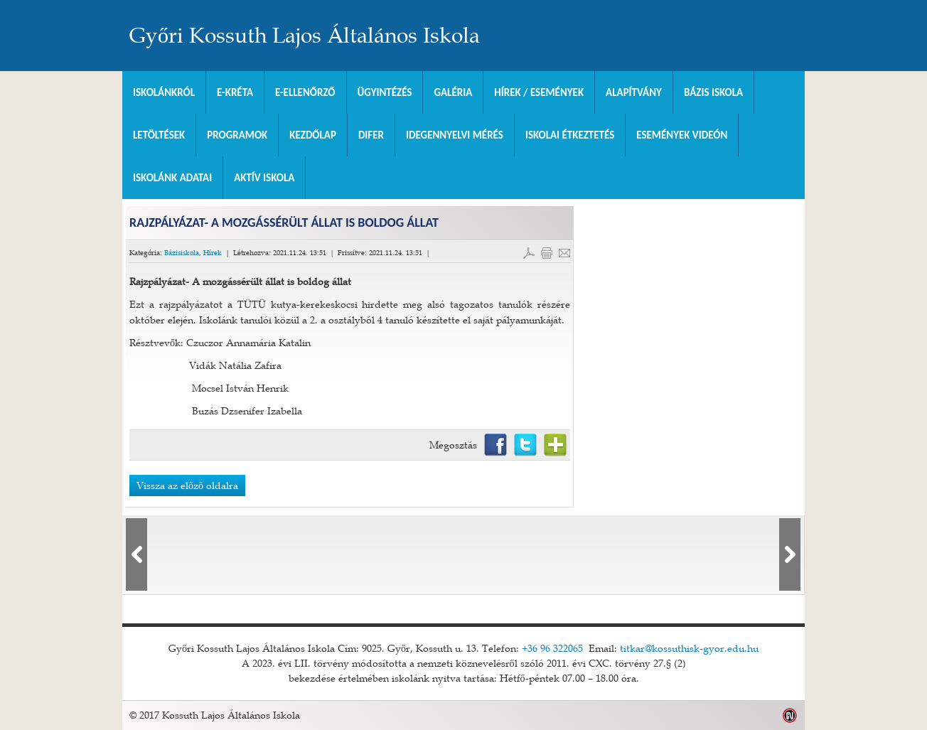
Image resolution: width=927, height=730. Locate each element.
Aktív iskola (264, 177)
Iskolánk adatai (172, 177)
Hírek (212, 252)
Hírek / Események (539, 92)
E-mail (564, 253)
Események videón (681, 135)
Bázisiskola (181, 252)
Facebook (495, 445)
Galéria (453, 92)
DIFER (371, 135)
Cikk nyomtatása (546, 253)
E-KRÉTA (235, 92)
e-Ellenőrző (305, 92)
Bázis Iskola (713, 92)
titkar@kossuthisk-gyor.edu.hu (689, 648)
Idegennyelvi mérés (454, 135)
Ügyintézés (385, 92)
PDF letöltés (529, 253)
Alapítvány (634, 92)
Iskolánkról (164, 92)
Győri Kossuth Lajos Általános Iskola (304, 35)
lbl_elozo (136, 554)
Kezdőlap (312, 135)
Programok (237, 135)
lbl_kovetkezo (789, 554)
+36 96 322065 (552, 648)
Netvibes (555, 445)
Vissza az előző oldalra (187, 485)
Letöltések (159, 135)
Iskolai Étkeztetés (569, 135)
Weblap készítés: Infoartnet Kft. (790, 715)
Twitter (525, 445)
